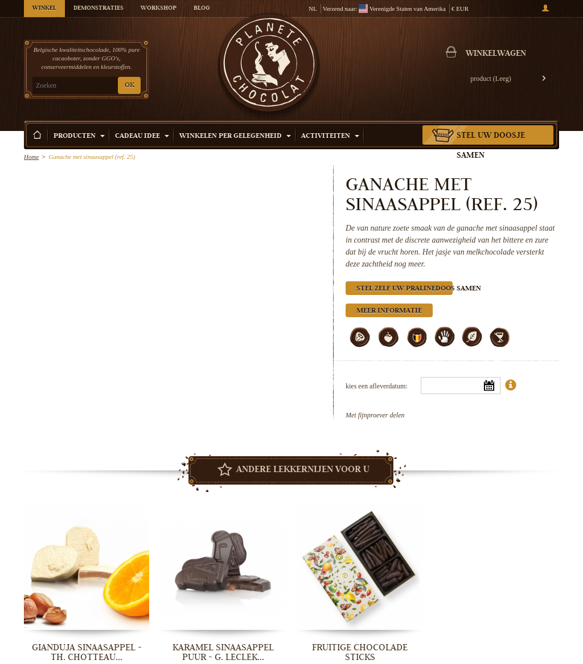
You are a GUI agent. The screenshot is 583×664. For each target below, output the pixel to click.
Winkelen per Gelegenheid (235, 136)
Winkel (44, 8)
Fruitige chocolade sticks (360, 652)
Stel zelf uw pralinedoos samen (404, 289)
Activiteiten (330, 136)
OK (129, 86)
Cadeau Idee (142, 136)
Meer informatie (389, 311)
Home (31, 156)
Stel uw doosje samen (491, 146)
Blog (202, 8)
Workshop (158, 8)
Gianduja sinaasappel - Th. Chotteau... (87, 652)
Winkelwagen (496, 54)
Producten (79, 136)
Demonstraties (98, 8)
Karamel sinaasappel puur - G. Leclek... (223, 652)
